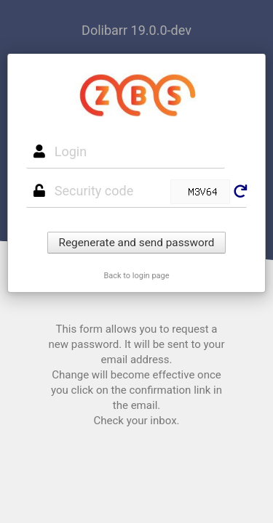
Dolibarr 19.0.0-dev (136, 30)
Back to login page (136, 275)
